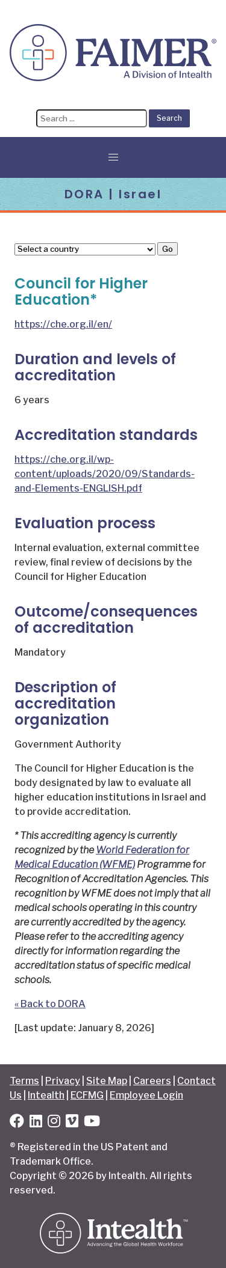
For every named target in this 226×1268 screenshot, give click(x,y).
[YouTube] (92, 1123)
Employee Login (146, 1095)
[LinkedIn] (36, 1123)
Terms (24, 1081)
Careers (152, 1081)
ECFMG (87, 1095)
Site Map (106, 1081)
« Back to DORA (50, 1004)
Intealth (46, 1095)
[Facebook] (17, 1123)
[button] (113, 157)
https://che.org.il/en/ (63, 324)
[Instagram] (54, 1123)
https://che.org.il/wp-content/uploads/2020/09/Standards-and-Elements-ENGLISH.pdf (104, 474)
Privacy (62, 1081)
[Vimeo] (72, 1123)
